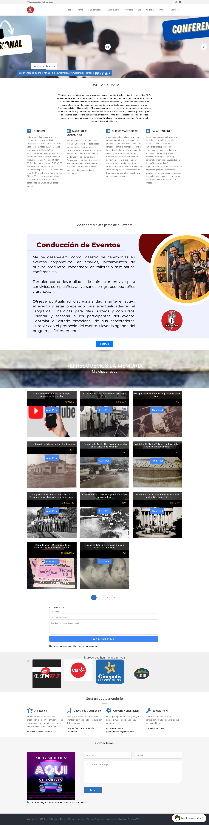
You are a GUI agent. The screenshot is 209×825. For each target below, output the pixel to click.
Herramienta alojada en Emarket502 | (123, 819)
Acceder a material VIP (189, 818)
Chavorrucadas (95, 10)
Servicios (128, 10)
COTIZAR (104, 344)
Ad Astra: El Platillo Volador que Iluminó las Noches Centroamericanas (157, 445)
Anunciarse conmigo (156, 10)
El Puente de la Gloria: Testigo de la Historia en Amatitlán (104, 495)
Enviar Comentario (103, 638)
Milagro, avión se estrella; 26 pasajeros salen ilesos (157, 395)
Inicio (70, 10)
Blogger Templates (96, 819)
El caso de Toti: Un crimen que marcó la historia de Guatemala (104, 546)
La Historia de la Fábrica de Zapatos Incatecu (52, 444)
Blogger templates (76, 819)
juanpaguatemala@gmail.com (41, 2)
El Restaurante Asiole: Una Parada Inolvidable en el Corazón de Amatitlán (104, 445)
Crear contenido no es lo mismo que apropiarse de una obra (51, 395)
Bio (139, 10)
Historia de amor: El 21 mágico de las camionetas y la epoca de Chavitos (52, 546)
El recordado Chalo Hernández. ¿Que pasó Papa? (104, 395)
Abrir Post (51, 410)
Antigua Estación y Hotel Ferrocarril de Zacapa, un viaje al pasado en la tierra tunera (51, 495)
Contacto (175, 10)
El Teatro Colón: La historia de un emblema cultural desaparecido (157, 495)
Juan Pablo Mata (51, 819)
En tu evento (114, 10)
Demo (80, 10)
